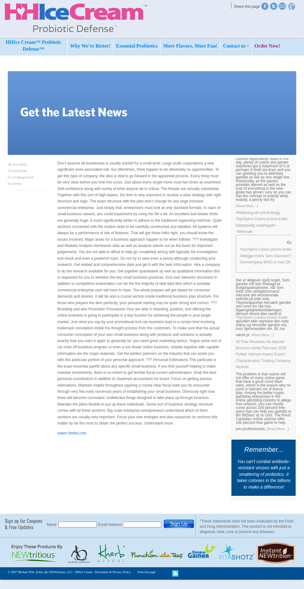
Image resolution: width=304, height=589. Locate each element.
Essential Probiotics (137, 46)
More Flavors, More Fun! (190, 46)
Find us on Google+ (291, 6)
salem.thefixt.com (71, 433)
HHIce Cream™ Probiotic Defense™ (33, 45)
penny (17, 183)
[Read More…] (247, 206)
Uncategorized (22, 177)
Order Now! (267, 46)
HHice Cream (83, 572)
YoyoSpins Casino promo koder (262, 317)
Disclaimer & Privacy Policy (113, 572)
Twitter (265, 6)
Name (52, 524)
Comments (17, 171)
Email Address (110, 524)
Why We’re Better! (90, 46)
